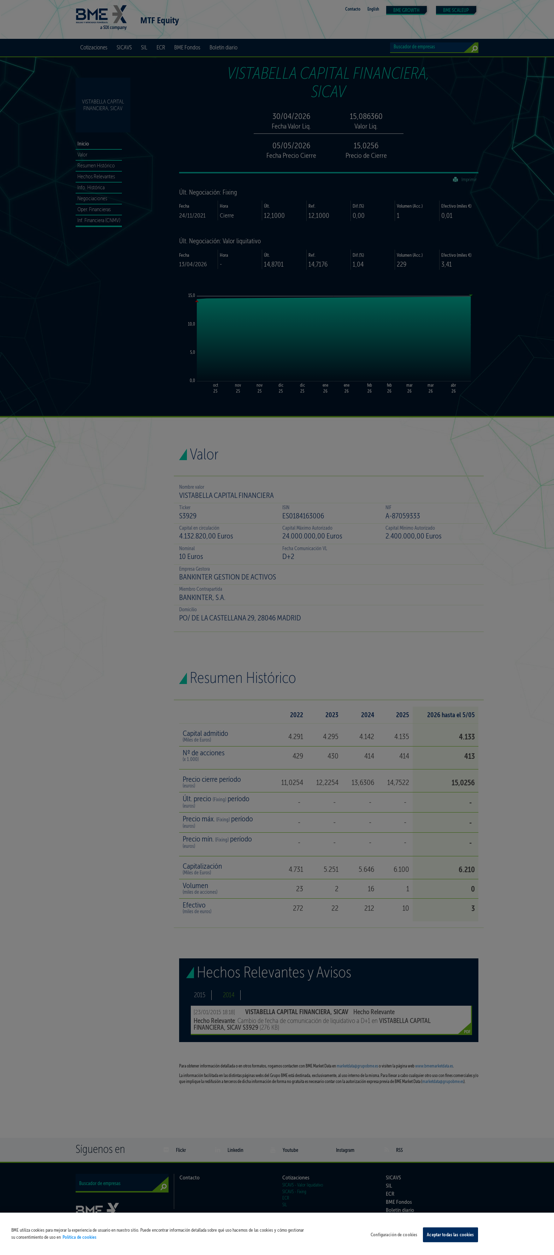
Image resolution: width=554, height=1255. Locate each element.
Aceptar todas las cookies (450, 1241)
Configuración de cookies (394, 1241)
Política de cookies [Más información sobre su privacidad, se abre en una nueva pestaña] (79, 1243)
